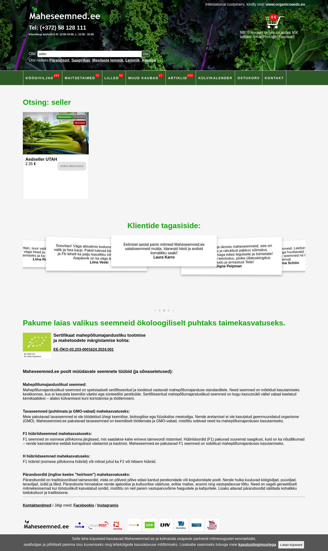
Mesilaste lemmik (107, 60)
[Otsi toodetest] (145, 54)
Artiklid (180, 77)
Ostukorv (248, 78)
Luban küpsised (291, 545)
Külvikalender (215, 78)
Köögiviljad (43, 77)
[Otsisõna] (90, 54)
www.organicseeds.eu (285, 4)
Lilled (113, 77)
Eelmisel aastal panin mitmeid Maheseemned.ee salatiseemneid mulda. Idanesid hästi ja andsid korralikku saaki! (164, 250)
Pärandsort (59, 60)
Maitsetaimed (82, 77)
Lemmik (132, 60)
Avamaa (149, 60)
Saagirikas (80, 60)
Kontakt (274, 78)
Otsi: (33, 54)
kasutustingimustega (257, 545)
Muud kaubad (145, 77)
